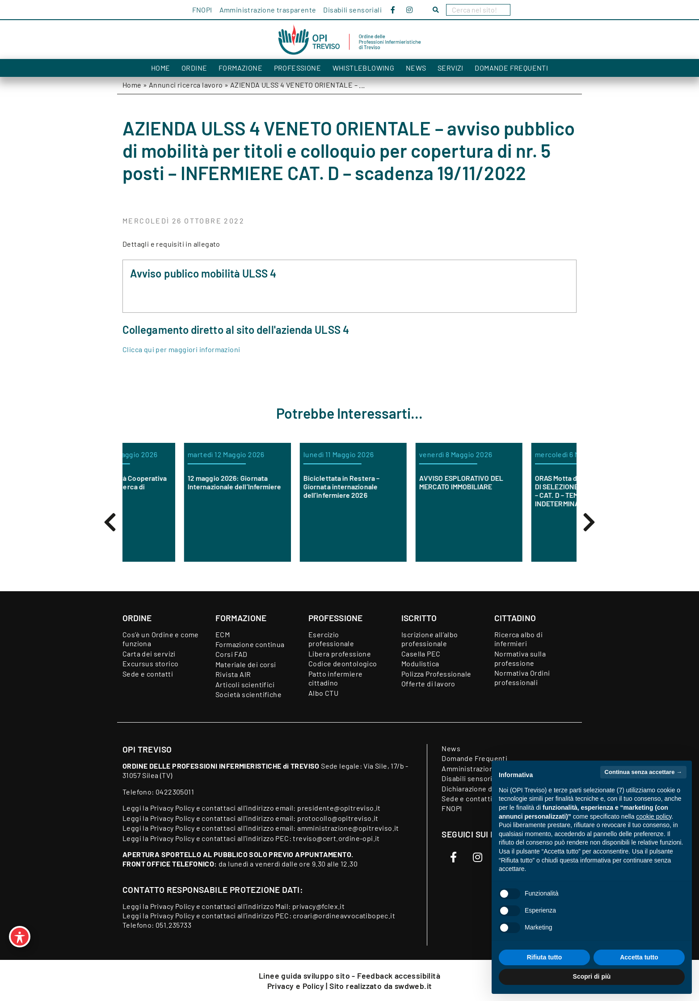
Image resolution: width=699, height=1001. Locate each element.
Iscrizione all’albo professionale (429, 639)
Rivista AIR (233, 674)
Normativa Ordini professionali (522, 677)
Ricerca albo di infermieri (518, 639)
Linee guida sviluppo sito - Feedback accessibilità (349, 975)
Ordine (194, 67)
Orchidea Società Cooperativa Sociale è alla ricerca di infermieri (170, 486)
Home (160, 67)
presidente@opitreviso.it (339, 807)
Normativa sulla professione (520, 658)
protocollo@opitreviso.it (338, 818)
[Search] (478, 10)
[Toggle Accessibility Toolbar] (19, 936)
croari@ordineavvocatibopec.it (344, 915)
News (416, 67)
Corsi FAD (231, 654)
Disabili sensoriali (352, 9)
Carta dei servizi (149, 653)
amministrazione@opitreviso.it (348, 828)
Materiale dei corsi (245, 664)
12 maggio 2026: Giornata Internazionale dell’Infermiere (285, 482)
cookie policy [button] (653, 816)
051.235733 (173, 925)
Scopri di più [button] (592, 976)
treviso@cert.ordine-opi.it (336, 838)
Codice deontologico (342, 663)
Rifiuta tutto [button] (544, 957)
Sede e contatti (147, 673)
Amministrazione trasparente (267, 9)
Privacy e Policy (296, 986)
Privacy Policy (172, 807)
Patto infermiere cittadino (335, 678)
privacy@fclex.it (318, 906)
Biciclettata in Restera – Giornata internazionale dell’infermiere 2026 (392, 486)
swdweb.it (413, 986)
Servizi (450, 67)
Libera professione (339, 653)
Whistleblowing (364, 67)
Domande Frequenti (511, 67)
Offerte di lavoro (428, 683)
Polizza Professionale (436, 673)
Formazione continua (250, 644)
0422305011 (175, 791)
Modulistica (420, 663)
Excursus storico (150, 663)
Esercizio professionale (331, 639)
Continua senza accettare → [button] (643, 772)
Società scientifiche (248, 694)
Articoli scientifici (244, 684)
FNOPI (202, 9)
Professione (297, 67)
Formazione (240, 67)
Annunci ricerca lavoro (186, 84)
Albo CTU (323, 693)
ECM (222, 634)
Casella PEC (420, 653)
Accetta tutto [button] (639, 957)
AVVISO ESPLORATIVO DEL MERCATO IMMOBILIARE (512, 482)
